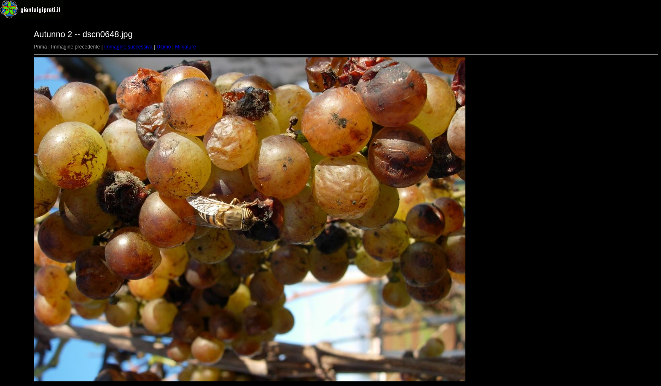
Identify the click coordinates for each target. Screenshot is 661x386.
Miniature (185, 47)
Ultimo (164, 47)
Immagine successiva (128, 47)
